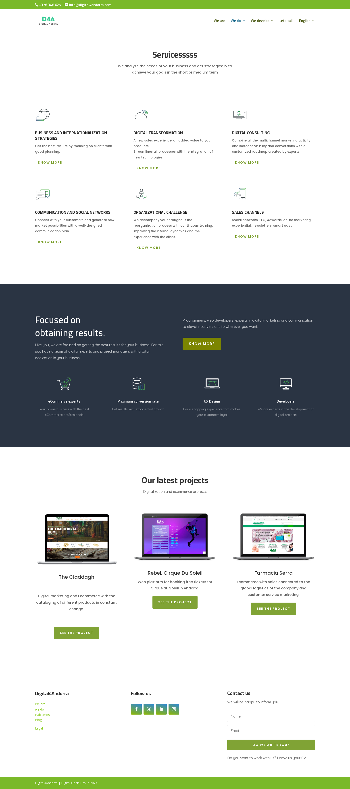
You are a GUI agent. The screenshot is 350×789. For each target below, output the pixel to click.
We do (236, 21)
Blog (38, 720)
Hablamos (42, 715)
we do (39, 709)
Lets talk (286, 21)
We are (219, 21)
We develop (260, 21)
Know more (50, 162)
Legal (39, 728)
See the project (76, 633)
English (304, 21)
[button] (273, 146)
